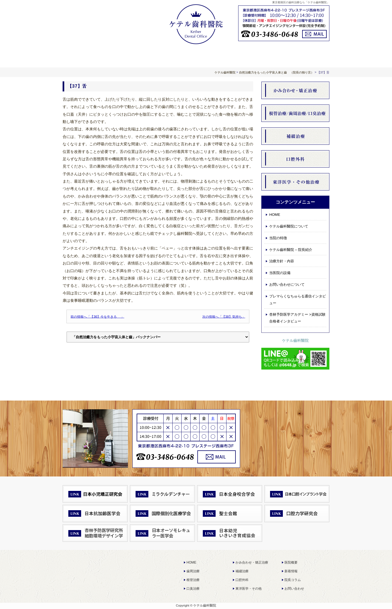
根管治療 (193, 580)
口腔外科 (242, 580)
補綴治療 (242, 571)
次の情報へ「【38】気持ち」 (223, 316)
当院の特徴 (278, 238)
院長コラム (292, 580)
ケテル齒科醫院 (295, 340)
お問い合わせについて (302, 55)
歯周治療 (193, 571)
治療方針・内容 (196, 55)
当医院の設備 (279, 273)
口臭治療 (193, 588)
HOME (89, 55)
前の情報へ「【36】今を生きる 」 (97, 316)
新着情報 (291, 571)
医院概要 (291, 562)
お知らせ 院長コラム (249, 55)
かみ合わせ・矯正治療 (251, 562)
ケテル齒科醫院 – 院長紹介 (290, 250)
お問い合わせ (294, 588)
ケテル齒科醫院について (142, 55)
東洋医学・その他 (248, 588)
